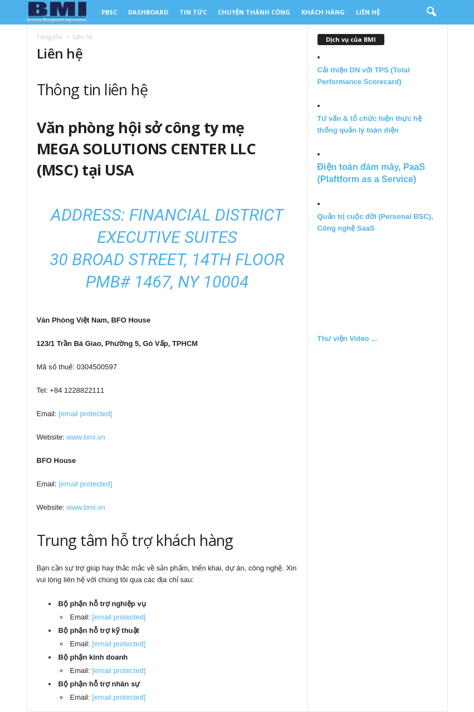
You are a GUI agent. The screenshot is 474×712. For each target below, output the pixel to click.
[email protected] (118, 617)
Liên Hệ (368, 12)
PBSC (109, 12)
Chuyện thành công (254, 12)
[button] (431, 12)
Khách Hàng (323, 12)
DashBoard (148, 12)
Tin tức (193, 12)
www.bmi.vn (85, 437)
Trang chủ (49, 37)
